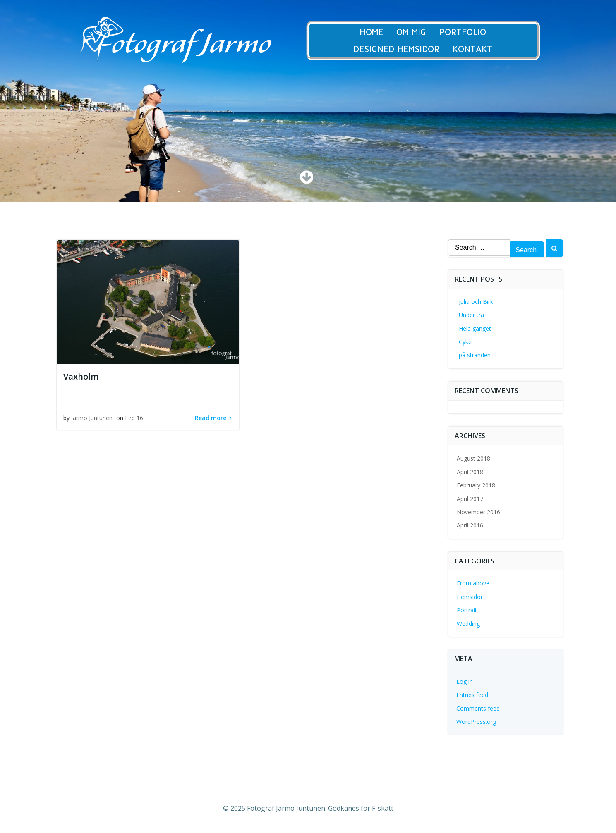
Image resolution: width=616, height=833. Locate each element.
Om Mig (418, 32)
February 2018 (476, 485)
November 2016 (478, 512)
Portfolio (469, 32)
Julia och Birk (476, 302)
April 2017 (470, 499)
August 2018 (473, 458)
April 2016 (470, 525)
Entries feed (472, 695)
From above (473, 583)
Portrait (467, 610)
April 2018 (470, 472)
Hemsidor (470, 597)
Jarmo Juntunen (92, 418)
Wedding (468, 624)
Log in (464, 681)
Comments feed (478, 708)
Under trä (471, 315)
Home (378, 32)
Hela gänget (475, 328)
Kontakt (479, 49)
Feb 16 (134, 418)
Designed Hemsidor (403, 49)
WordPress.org (476, 722)
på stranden (475, 355)
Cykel (466, 342)
